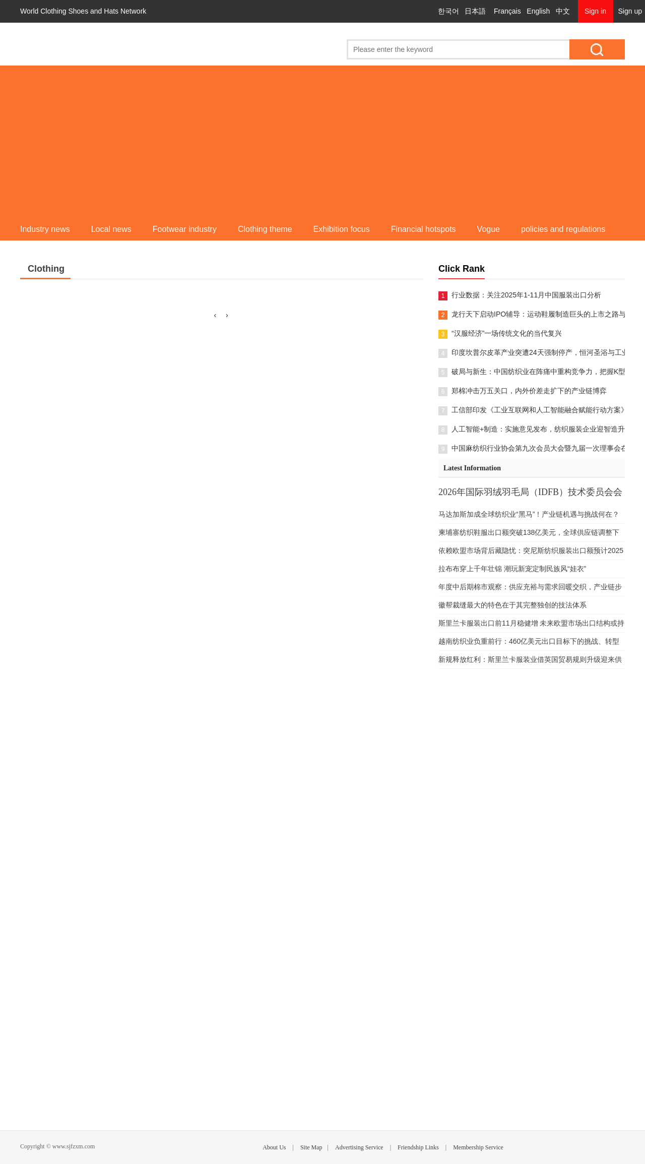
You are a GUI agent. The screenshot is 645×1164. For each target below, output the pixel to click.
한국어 (448, 11)
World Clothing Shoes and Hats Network (83, 11)
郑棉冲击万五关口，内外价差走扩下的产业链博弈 (529, 391)
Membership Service (478, 1147)
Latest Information (472, 468)
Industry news (45, 229)
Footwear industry (185, 229)
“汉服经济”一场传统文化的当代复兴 (507, 333)
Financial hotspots (423, 229)
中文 (563, 11)
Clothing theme (265, 229)
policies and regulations (563, 229)
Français (507, 11)
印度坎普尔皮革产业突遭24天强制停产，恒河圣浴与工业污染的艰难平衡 (538, 352)
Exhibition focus (341, 229)
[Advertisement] (322, 141)
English (538, 11)
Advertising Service (359, 1147)
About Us (274, 1147)
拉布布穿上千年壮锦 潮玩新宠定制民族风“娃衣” (512, 569)
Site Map (311, 1147)
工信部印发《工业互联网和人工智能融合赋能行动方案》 (538, 410)
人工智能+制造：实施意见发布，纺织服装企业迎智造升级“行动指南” (538, 429)
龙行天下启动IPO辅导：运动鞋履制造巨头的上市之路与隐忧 (538, 314)
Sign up (630, 11)
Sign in (595, 11)
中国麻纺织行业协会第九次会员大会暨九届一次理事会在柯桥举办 (538, 448)
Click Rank (461, 269)
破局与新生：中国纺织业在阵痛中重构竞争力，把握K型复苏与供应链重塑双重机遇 (538, 371)
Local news (111, 229)
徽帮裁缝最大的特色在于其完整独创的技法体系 (512, 605)
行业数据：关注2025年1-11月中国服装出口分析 (526, 295)
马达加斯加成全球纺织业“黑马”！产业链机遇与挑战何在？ (528, 514)
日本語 (475, 11)
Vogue (488, 229)
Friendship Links (418, 1147)
